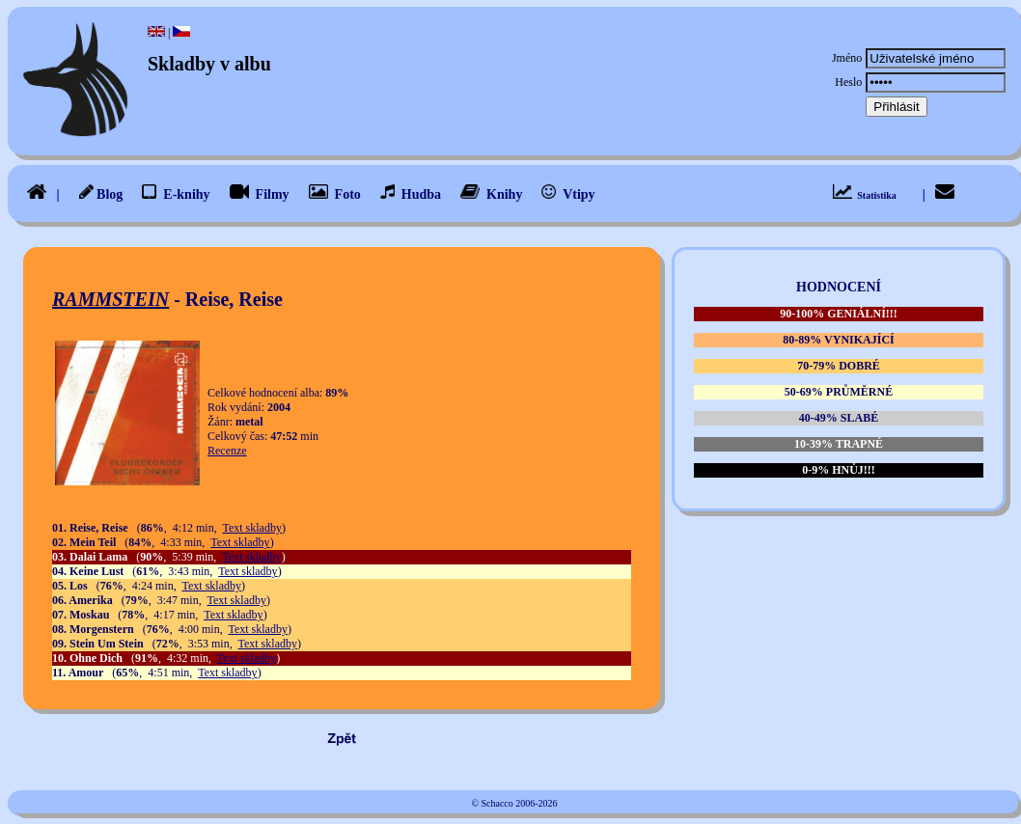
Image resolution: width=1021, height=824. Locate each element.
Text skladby (251, 528)
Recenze (227, 450)
